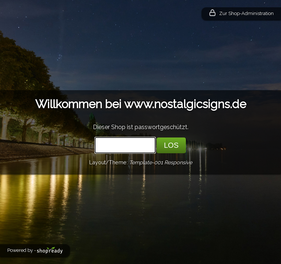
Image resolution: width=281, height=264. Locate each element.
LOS (171, 145)
